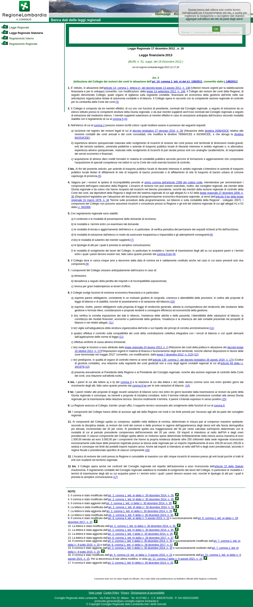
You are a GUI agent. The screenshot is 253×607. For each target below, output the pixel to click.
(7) (132, 239)
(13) (87, 366)
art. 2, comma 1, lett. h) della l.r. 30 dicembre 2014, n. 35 (141, 530)
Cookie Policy (111, 592)
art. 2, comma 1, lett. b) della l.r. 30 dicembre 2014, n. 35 (141, 499)
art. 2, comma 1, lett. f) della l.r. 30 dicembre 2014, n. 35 (140, 515)
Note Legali (95, 592)
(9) (87, 264)
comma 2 (99, 125)
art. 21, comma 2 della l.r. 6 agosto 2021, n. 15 (175, 558)
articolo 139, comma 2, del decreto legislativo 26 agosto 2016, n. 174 (193, 359)
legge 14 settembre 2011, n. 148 (166, 91)
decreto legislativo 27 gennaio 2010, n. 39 (158, 130)
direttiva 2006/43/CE (217, 130)
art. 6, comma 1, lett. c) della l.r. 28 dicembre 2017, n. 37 (140, 544)
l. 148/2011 (230, 81)
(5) (99, 176)
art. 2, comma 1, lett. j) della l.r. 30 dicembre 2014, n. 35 (139, 540)
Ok (216, 29)
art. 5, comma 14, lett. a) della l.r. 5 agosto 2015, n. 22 (140, 554)
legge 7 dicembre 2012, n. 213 (174, 354)
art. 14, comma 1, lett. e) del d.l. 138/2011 (177, 81)
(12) (196, 354)
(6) (211, 234)
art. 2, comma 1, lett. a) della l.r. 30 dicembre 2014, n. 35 (141, 495)
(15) (224, 399)
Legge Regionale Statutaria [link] (22, 33)
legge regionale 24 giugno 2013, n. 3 (146, 347)
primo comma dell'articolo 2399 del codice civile (173, 182)
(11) (111, 322)
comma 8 (126, 382)
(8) (174, 254)
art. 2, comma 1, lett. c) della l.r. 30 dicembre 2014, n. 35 (139, 503)
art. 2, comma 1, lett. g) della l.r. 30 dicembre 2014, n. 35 (142, 526)
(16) (147, 450)
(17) (115, 477)
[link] (24, 21)
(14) (187, 385)
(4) (125, 119)
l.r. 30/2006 (84, 207)
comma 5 (118, 119)
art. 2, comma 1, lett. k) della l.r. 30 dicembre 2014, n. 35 (140, 562)
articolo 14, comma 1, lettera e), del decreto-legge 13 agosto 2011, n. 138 (147, 87)
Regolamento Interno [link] (17, 38)
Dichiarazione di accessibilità (147, 592)
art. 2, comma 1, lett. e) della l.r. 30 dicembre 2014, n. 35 (139, 511)
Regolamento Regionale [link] (19, 43)
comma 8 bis (164, 254)
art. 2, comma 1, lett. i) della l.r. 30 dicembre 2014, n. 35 (140, 533)
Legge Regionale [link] (15, 27)
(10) (172, 301)
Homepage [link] (163, 14)
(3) (117, 101)
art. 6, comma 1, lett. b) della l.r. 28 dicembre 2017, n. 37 (141, 537)
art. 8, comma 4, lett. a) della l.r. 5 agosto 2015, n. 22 (138, 518)
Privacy (125, 592)
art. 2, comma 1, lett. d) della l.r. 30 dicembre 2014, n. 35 (141, 507)
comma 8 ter (139, 385)
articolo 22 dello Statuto (229, 466)
